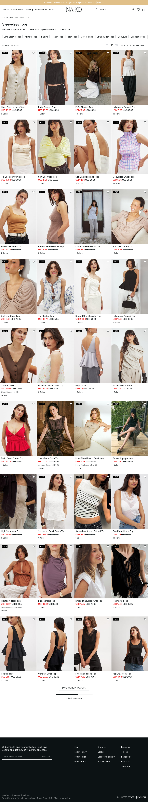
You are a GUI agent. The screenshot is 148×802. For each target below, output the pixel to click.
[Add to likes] (34, 53)
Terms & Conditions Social (26, 798)
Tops (10, 17)
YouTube (125, 766)
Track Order (80, 761)
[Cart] (143, 9)
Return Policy (80, 752)
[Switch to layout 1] (107, 45)
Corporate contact (106, 757)
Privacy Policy (42, 798)
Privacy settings (64, 798)
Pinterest (125, 761)
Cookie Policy (53, 798)
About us (102, 747)
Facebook (126, 757)
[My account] (133, 9)
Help (76, 747)
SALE (4, 17)
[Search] (111, 9)
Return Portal (80, 757)
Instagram (125, 747)
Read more (65, 29)
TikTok (124, 752)
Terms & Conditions (9, 798)
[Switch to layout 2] (111, 45)
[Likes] (138, 9)
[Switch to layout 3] (116, 45)
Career (101, 752)
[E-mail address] (20, 756)
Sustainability (104, 761)
